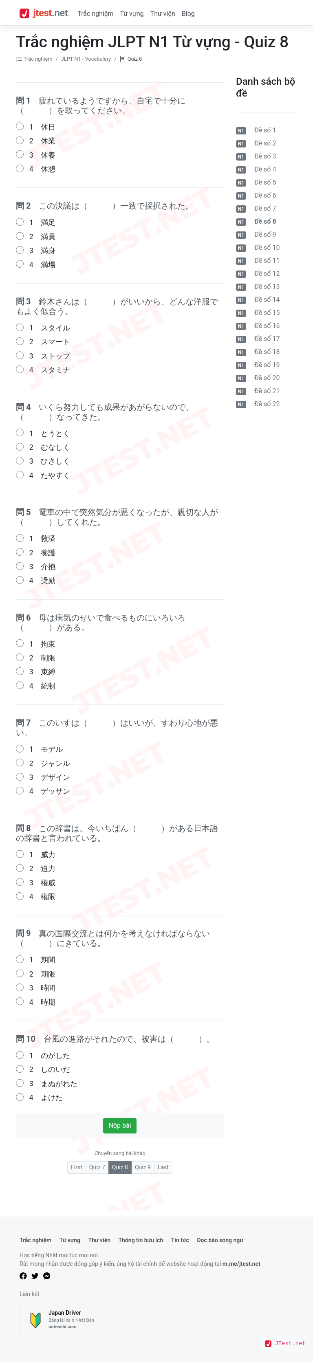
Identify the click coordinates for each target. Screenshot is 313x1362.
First (76, 1167)
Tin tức (180, 1240)
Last (163, 1167)
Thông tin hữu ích (140, 1240)
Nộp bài (119, 1125)
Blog (188, 14)
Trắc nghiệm (95, 14)
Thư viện (162, 14)
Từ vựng (131, 14)
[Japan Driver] (60, 1321)
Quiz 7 (97, 1167)
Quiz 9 (143, 1167)
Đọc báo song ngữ (220, 1240)
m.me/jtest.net (241, 1264)
